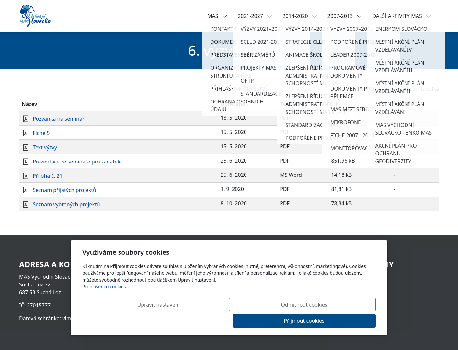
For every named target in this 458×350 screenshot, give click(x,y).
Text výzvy (45, 147)
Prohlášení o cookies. (104, 303)
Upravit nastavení (215, 320)
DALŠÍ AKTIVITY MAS (401, 15)
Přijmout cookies (344, 320)
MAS (217, 15)
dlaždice (405, 88)
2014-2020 (299, 15)
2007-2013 (344, 15)
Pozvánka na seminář (59, 118)
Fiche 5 (41, 133)
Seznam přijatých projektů (64, 190)
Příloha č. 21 (48, 175)
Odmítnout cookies (280, 320)
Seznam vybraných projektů (66, 204)
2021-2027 (255, 15)
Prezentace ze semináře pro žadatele (77, 161)
